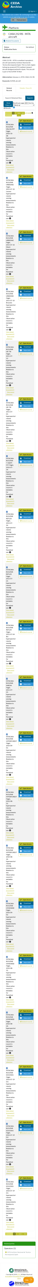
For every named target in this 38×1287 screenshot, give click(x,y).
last (23, 113)
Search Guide (26, 113)
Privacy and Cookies (27, 1276)
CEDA (19, 1278)
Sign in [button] (31, 11)
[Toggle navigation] (4, 11)
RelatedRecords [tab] (9, 89)
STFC (19, 1274)
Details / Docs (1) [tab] (26, 89)
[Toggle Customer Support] (28, 1280)
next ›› (19, 114)
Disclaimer (17, 1276)
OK (13, 20)
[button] (11, 41)
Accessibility (8, 1276)
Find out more (21, 20)
